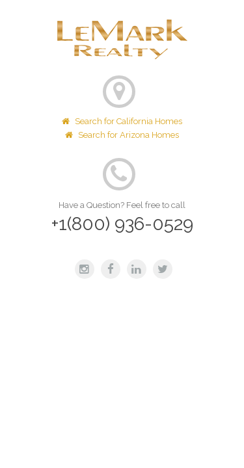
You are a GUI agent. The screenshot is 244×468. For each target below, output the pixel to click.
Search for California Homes (122, 121)
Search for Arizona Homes (122, 135)
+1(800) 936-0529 (122, 224)
